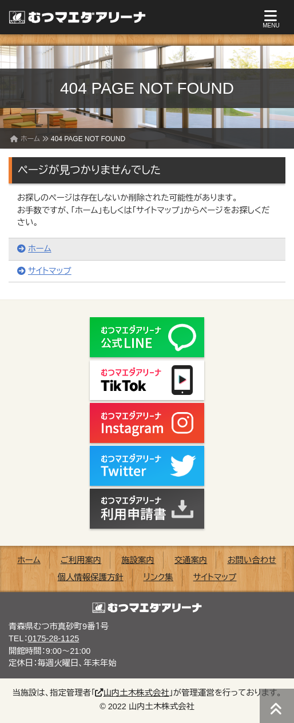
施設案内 (137, 560)
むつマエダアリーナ (71, 17)
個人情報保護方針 (91, 577)
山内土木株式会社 (132, 692)
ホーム (30, 139)
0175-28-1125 (54, 638)
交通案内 (191, 560)
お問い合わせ (251, 560)
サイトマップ (44, 270)
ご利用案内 (81, 560)
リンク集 (158, 577)
